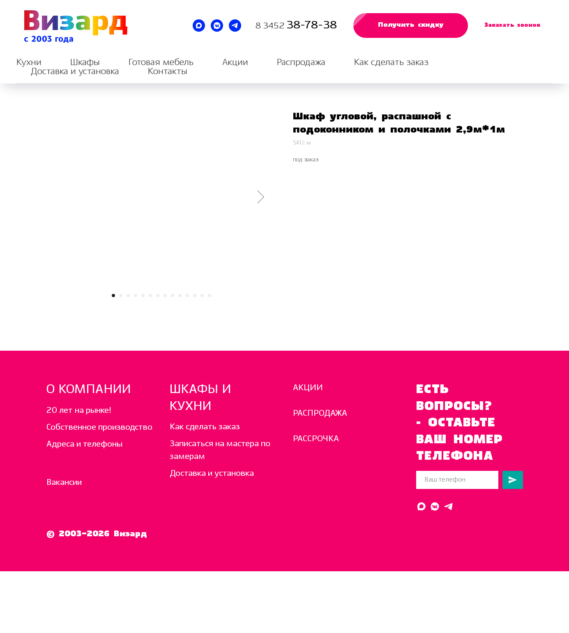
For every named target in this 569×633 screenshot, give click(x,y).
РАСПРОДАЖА (320, 413)
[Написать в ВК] (217, 25)
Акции (235, 62)
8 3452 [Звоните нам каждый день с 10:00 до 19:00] (271, 26)
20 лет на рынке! (78, 410)
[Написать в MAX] (199, 25)
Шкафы (85, 62)
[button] (410, 25)
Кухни (28, 62)
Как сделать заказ (391, 62)
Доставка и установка (75, 71)
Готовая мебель (161, 62)
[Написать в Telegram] (235, 25)
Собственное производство (99, 427)
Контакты (167, 71)
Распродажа (301, 62)
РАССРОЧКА (316, 439)
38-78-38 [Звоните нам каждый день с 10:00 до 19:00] (311, 25)
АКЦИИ (308, 388)
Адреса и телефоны (84, 444)
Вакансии (64, 482)
